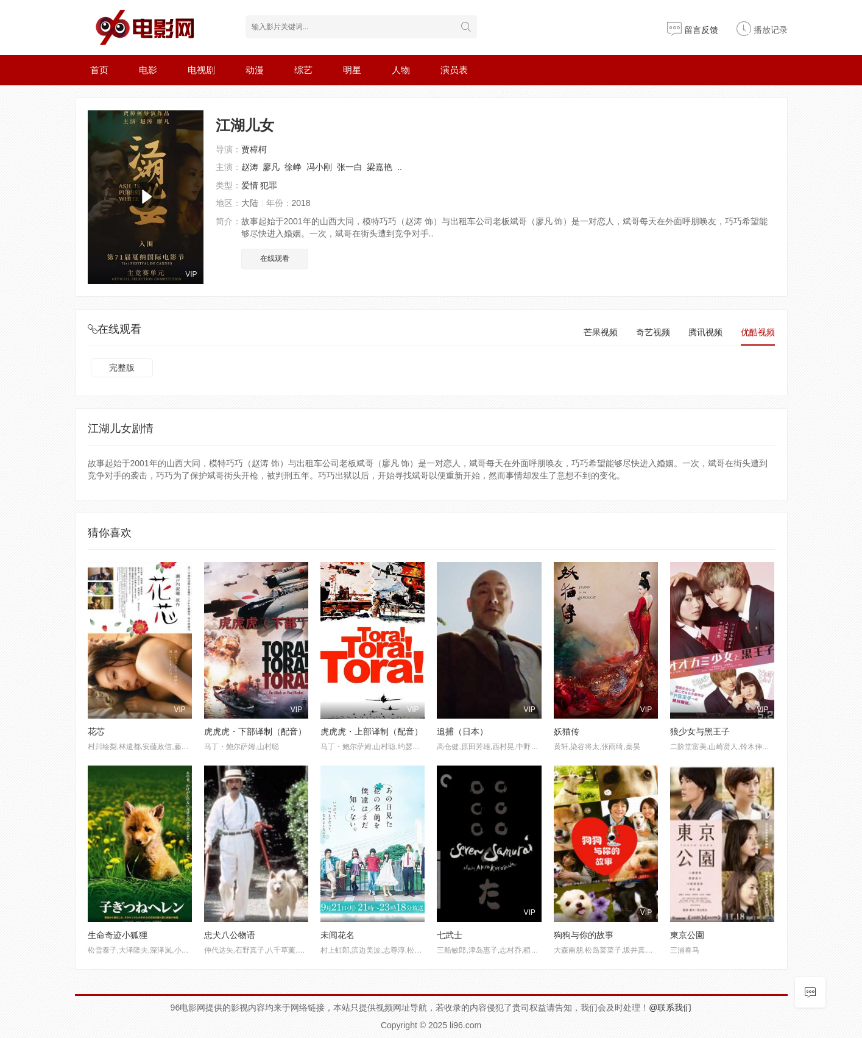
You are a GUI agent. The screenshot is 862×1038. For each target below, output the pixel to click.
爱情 (249, 185)
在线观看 (274, 258)
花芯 (96, 731)
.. (399, 167)
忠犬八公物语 (229, 935)
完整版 (122, 367)
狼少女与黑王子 (700, 731)
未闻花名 (337, 935)
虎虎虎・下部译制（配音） (255, 731)
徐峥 (293, 167)
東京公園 (687, 935)
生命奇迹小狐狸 (117, 935)
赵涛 (249, 167)
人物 (401, 70)
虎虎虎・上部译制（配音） (371, 731)
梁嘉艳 (379, 167)
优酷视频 (758, 332)
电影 (148, 70)
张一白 (349, 167)
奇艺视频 (653, 332)
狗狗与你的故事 (583, 935)
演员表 (454, 70)
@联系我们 (670, 1007)
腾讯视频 (705, 332)
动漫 (255, 70)
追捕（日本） (462, 731)
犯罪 (268, 185)
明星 (352, 70)
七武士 (449, 935)
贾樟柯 (254, 149)
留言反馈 (692, 30)
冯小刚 (319, 167)
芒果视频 (601, 332)
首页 (99, 70)
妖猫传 (566, 731)
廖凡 (271, 167)
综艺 (303, 70)
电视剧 (201, 70)
